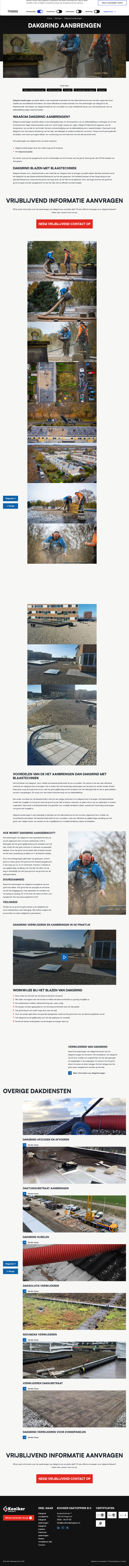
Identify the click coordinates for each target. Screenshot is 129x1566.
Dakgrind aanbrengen (43, 1521)
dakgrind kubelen (25, 151)
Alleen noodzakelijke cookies (112, 17)
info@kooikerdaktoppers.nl (68, 1523)
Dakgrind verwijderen (43, 1515)
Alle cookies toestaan (112, 5)
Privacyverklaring (113, 1561)
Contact (41, 1545)
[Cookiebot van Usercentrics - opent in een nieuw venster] (13, 25)
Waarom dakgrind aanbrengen (34, 90)
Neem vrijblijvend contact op (64, 224)
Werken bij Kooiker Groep (18, 1517)
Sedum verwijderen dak (45, 1540)
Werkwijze (102, 90)
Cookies (123, 1561)
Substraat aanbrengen (43, 1533)
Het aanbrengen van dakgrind (85, 90)
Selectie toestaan (112, 11)
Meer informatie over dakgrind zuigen (89, 1073)
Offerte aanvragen (54, 90)
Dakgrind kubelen (42, 1527)
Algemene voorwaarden (99, 1561)
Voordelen (67, 90)
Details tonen (108, 25)
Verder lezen (33, 1145)
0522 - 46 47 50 (64, 1519)
